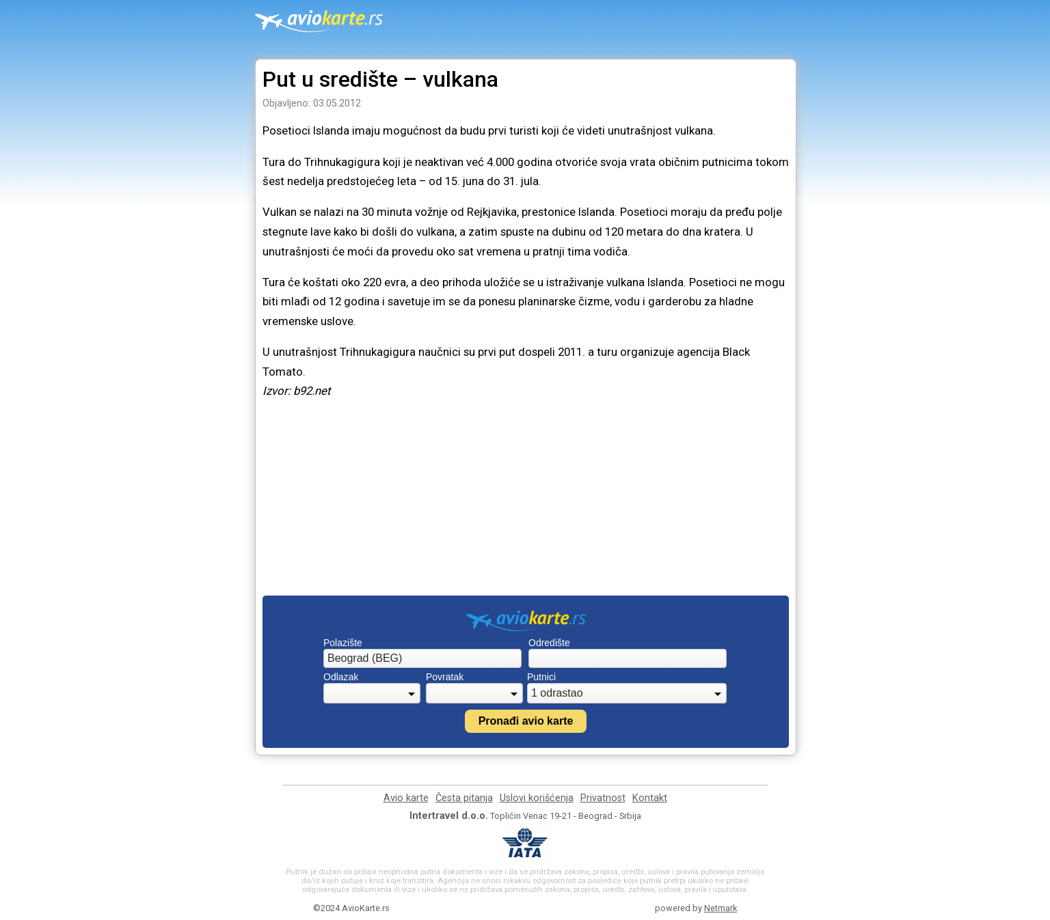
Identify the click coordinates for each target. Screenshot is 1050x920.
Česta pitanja (464, 798)
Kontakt (649, 798)
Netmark (720, 908)
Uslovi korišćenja (537, 798)
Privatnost (602, 798)
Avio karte (406, 798)
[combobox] (422, 658)
